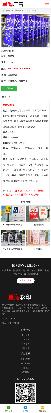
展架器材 (19, 10)
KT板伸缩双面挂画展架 (12, 225)
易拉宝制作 (25, 363)
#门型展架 (39, 191)
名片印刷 (25, 335)
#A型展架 (8, 194)
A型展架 (25, 372)
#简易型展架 (20, 194)
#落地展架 (34, 194)
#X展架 (18, 191)
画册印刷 (25, 348)
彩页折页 (25, 344)
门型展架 (38, 249)
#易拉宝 (28, 191)
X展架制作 (25, 359)
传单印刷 (25, 339)
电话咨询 (9, 88)
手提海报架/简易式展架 (13, 249)
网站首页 (6, 10)
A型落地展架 (38, 225)
